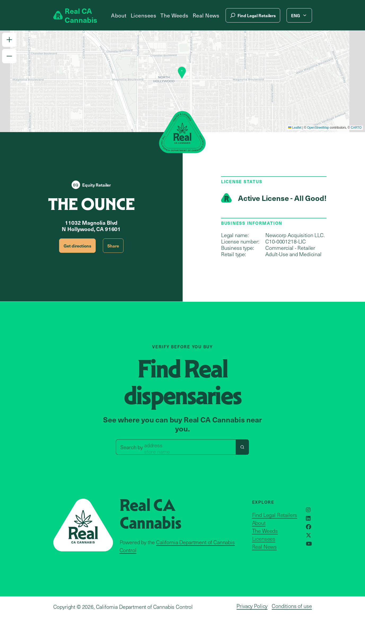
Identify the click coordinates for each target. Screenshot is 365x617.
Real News (206, 15)
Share (113, 246)
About (118, 15)
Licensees (143, 15)
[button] (9, 40)
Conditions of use (292, 606)
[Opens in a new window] (308, 509)
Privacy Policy (251, 606)
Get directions (77, 246)
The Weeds (174, 15)
